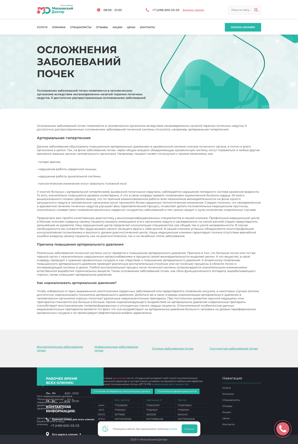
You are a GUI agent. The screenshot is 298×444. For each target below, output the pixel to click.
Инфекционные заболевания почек (116, 348)
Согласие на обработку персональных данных (122, 391)
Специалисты (80, 27)
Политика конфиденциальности (177, 391)
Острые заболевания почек (172, 348)
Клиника (59, 27)
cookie (174, 428)
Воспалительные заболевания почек (60, 348)
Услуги (42, 27)
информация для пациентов (170, 384)
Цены (131, 27)
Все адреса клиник (66, 434)
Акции (117, 27)
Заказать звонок (193, 10)
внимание (119, 378)
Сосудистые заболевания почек (234, 348)
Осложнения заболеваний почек (177, 313)
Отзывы (102, 27)
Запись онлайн (243, 27)
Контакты (147, 27)
